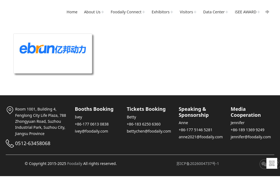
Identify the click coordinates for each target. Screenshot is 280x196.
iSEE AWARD (246, 11)
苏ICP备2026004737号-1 (197, 163)
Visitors (186, 11)
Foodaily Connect (126, 11)
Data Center (214, 11)
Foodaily (74, 163)
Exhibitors (161, 11)
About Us (92, 11)
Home (72, 11)
